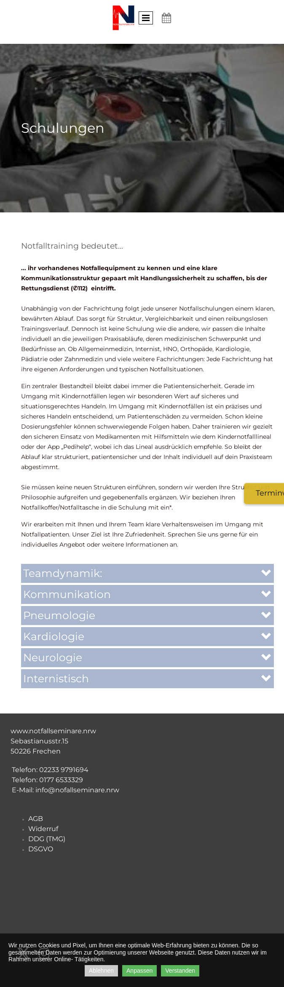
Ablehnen (101, 970)
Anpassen (139, 970)
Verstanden (180, 970)
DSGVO (40, 849)
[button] (147, 573)
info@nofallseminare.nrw (77, 790)
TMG (55, 839)
